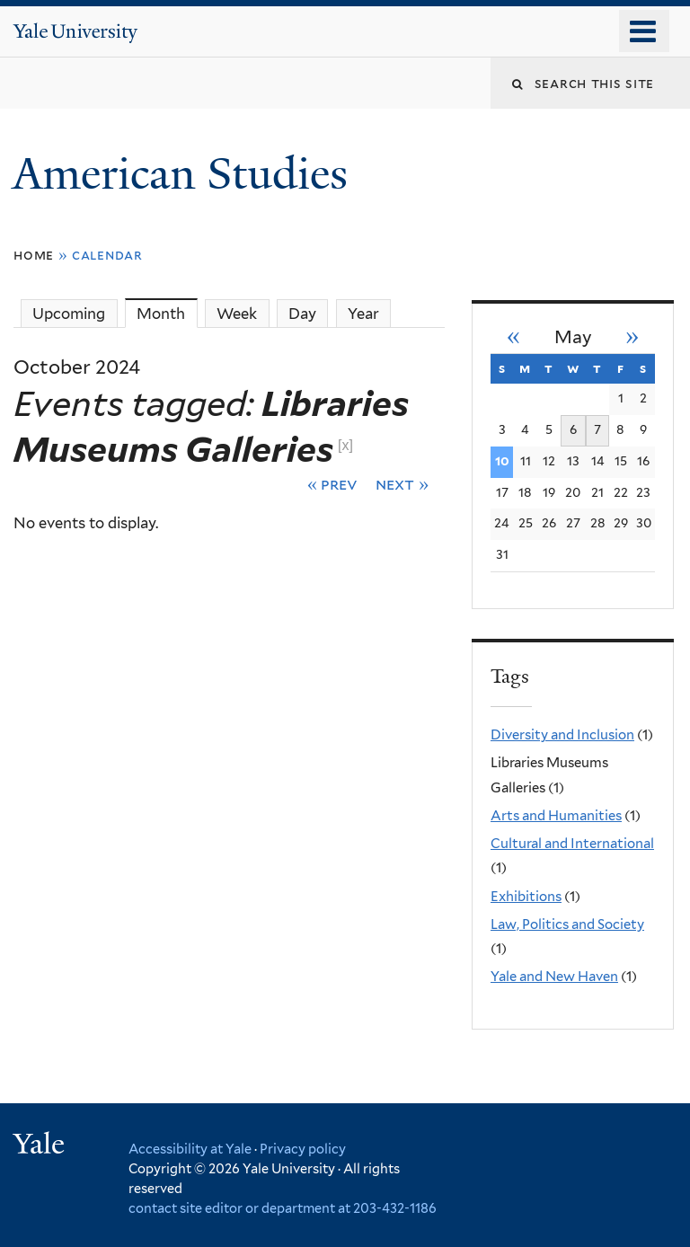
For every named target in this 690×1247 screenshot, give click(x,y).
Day (302, 314)
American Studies (185, 174)
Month (167, 313)
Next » (402, 483)
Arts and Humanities (556, 816)
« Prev (332, 483)
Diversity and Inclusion (562, 735)
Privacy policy (303, 1148)
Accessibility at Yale (190, 1148)
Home (33, 254)
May (573, 337)
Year (363, 314)
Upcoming (68, 314)
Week (237, 314)
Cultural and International (572, 844)
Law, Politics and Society (567, 924)
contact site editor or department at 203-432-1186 (282, 1208)
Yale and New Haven (554, 976)
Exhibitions (526, 897)
